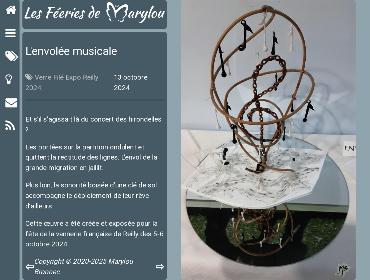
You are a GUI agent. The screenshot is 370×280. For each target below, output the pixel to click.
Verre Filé (49, 77)
